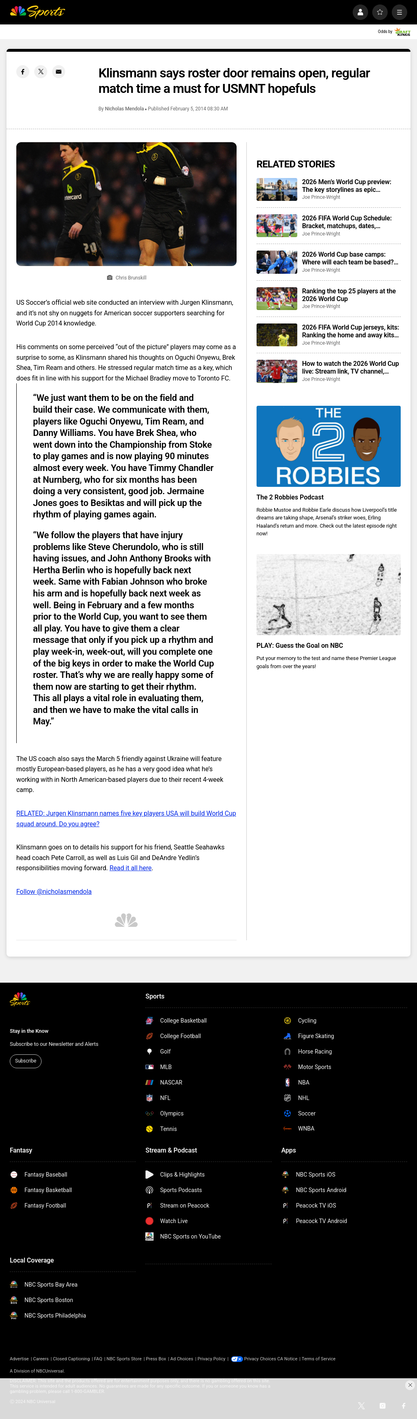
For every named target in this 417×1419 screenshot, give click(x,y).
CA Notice (298, 1359)
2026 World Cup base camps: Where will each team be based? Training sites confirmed (348, 258)
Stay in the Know (29, 1031)
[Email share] (58, 71)
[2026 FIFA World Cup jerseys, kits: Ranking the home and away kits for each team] (277, 334)
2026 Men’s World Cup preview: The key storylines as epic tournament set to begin (346, 186)
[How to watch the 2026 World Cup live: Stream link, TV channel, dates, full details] (277, 371)
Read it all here (130, 868)
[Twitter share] (40, 71)
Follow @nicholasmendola (54, 891)
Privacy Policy (212, 1359)
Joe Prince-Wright (321, 197)
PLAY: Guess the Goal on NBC (300, 645)
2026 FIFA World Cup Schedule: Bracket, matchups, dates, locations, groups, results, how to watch (349, 222)
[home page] (37, 12)
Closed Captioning (71, 1359)
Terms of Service (329, 1359)
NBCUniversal (50, 1371)
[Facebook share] (22, 71)
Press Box (156, 1359)
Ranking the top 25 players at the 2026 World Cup (349, 295)
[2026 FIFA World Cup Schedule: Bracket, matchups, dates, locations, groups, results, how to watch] (277, 225)
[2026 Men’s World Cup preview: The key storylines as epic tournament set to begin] (277, 189)
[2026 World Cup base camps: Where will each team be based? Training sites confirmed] (277, 262)
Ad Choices (181, 1359)
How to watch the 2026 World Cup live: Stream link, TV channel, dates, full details (350, 367)
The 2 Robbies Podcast (290, 497)
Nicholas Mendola (124, 109)
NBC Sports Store (124, 1359)
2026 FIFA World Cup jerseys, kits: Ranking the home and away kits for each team (350, 331)
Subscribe (25, 1061)
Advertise (19, 1359)
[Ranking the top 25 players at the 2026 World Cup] (277, 298)
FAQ (98, 1359)
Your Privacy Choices (265, 1359)
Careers (40, 1359)
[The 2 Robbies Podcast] (329, 446)
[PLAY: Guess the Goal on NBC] (329, 594)
